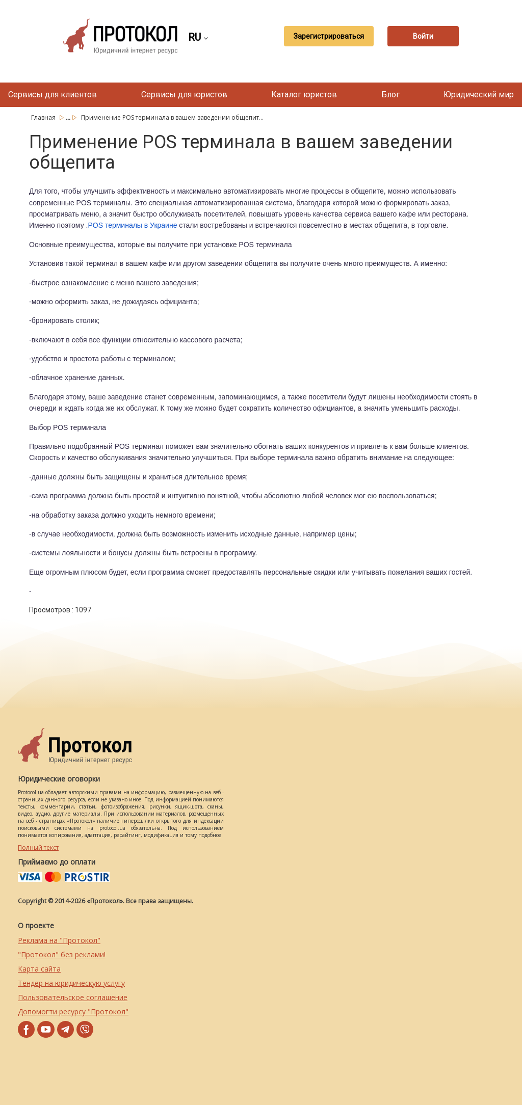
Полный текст (38, 847)
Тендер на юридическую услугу (71, 983)
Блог (390, 94)
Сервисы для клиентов (52, 94)
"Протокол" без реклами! (62, 954)
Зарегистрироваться (329, 36)
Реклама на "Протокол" (59, 940)
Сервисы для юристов (184, 94)
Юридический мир (478, 94)
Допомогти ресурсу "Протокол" (73, 1011)
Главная (44, 117)
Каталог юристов (304, 94)
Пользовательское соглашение (72, 997)
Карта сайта (39, 969)
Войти (423, 36)
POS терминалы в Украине (132, 225)
